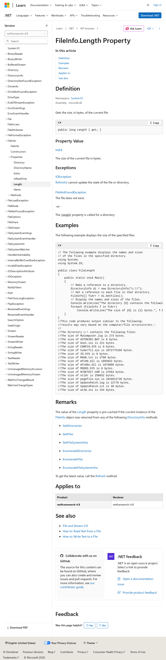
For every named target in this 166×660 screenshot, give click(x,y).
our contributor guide (77, 585)
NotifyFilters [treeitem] (15, 287)
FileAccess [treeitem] (13, 124)
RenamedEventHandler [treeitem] (21, 314)
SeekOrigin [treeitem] (14, 325)
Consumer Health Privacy (108, 652)
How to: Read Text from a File (82, 531)
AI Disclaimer (10, 652)
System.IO (77, 98)
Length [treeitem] (18, 184)
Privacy (82, 652)
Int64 (58, 150)
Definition (64, 58)
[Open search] (148, 5)
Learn (59, 28)
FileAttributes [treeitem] (15, 130)
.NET (71, 28)
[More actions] (159, 29)
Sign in (157, 5)
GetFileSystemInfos (75, 442)
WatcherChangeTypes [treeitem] (20, 385)
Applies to (64, 73)
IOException (63, 176)
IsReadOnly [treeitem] (20, 178)
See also (63, 78)
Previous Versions (33, 652)
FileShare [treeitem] (13, 222)
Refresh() (61, 182)
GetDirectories (72, 426)
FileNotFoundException (70, 192)
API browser (87, 28)
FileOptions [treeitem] (14, 217)
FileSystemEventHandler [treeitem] (22, 238)
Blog (50, 652)
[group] (109, 321)
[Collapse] (47, 25)
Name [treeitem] (17, 189)
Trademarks (9, 657)
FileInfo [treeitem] (15, 146)
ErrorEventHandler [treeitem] (18, 113)
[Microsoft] (7, 5)
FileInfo (60, 417)
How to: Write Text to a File (80, 536)
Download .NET (150, 15)
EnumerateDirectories (77, 451)
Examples (64, 63)
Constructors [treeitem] (18, 151)
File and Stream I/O (75, 526)
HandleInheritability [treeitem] (19, 254)
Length (81, 412)
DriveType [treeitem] (13, 97)
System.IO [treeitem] (14, 48)
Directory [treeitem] (19, 162)
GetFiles (68, 434)
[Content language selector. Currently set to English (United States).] (20, 643)
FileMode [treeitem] (13, 206)
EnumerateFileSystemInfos (80, 467)
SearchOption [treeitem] (16, 320)
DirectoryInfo (136, 417)
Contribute (66, 652)
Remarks (63, 68)
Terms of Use (137, 652)
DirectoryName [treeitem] (22, 168)
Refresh (100, 476)
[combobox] (26, 34)
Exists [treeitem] (17, 173)
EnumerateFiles (73, 459)
